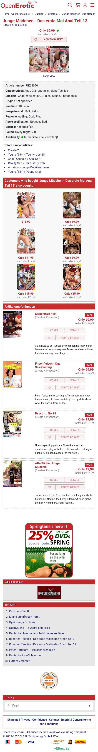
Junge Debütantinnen (35, 167)
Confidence (39, 719)
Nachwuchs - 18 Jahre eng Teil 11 (30, 628)
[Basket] (77, 6)
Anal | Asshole (17, 159)
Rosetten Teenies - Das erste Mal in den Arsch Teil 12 (42, 644)
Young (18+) (16, 154)
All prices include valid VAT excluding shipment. (57, 732)
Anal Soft (34, 159)
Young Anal (33, 171)
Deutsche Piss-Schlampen (25, 655)
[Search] (70, 6)
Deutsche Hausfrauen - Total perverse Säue (36, 633)
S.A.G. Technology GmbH (36, 736)
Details (75, 330)
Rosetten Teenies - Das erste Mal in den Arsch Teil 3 (42, 639)
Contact (54, 719)
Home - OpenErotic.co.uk (16, 13)
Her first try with (35, 163)
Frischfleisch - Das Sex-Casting (47, 365)
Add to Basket (53, 39)
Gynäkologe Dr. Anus (22, 622)
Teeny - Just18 (35, 154)
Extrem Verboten (19, 661)
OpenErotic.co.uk (13, 732)
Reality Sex (15, 163)
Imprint (66, 719)
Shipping (12, 719)
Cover (54, 330)
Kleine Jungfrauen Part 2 (24, 616)
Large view (49, 76)
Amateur (13, 167)
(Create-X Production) (15, 25)
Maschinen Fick (45, 313)
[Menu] (92, 6)
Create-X (52, 13)
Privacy (25, 719)
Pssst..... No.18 (45, 413)
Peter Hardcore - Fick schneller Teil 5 (32, 650)
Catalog (39, 13)
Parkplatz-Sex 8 (19, 611)
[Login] (85, 6)
